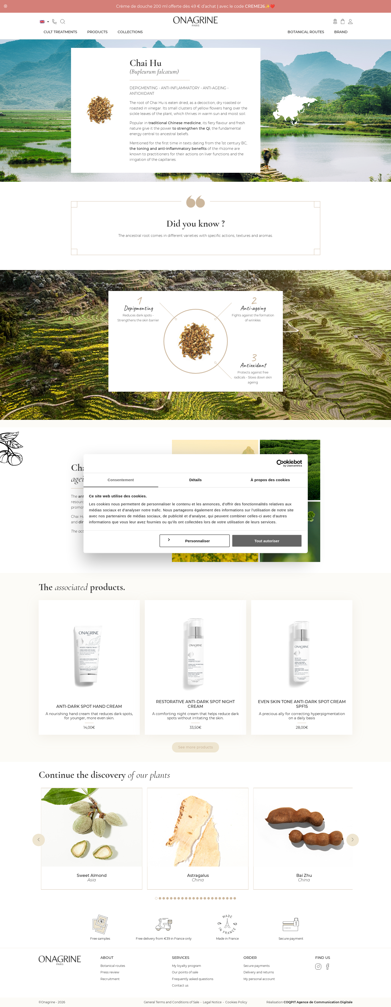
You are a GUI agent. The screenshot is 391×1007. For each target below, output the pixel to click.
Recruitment (110, 979)
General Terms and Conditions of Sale (171, 1002)
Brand (341, 32)
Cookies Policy (236, 1002)
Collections (130, 32)
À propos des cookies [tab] (270, 479)
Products (97, 32)
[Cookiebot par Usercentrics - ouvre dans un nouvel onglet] (280, 463)
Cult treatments (60, 32)
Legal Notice (212, 1002)
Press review (109, 972)
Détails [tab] (195, 479)
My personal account (259, 979)
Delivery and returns (258, 972)
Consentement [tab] (121, 479)
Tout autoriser (266, 541)
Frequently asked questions (192, 979)
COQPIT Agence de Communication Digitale (318, 1002)
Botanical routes (306, 32)
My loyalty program (186, 966)
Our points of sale (185, 972)
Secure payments (256, 966)
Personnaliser (188, 540)
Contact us (180, 985)
